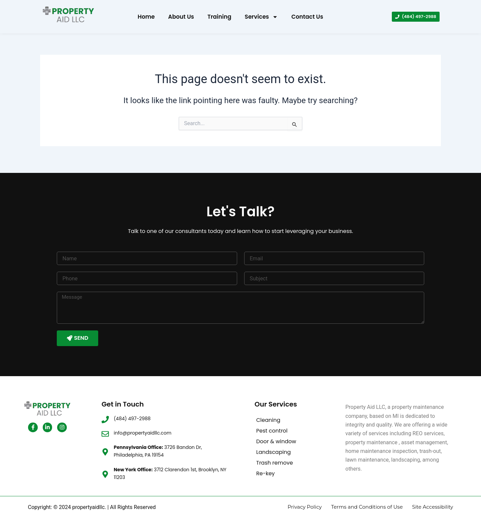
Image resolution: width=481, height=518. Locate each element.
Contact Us (307, 17)
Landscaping (273, 447)
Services (261, 17)
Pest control (272, 426)
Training (219, 17)
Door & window (276, 436)
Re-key (265, 468)
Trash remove (274, 458)
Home (146, 17)
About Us (181, 17)
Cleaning (268, 415)
